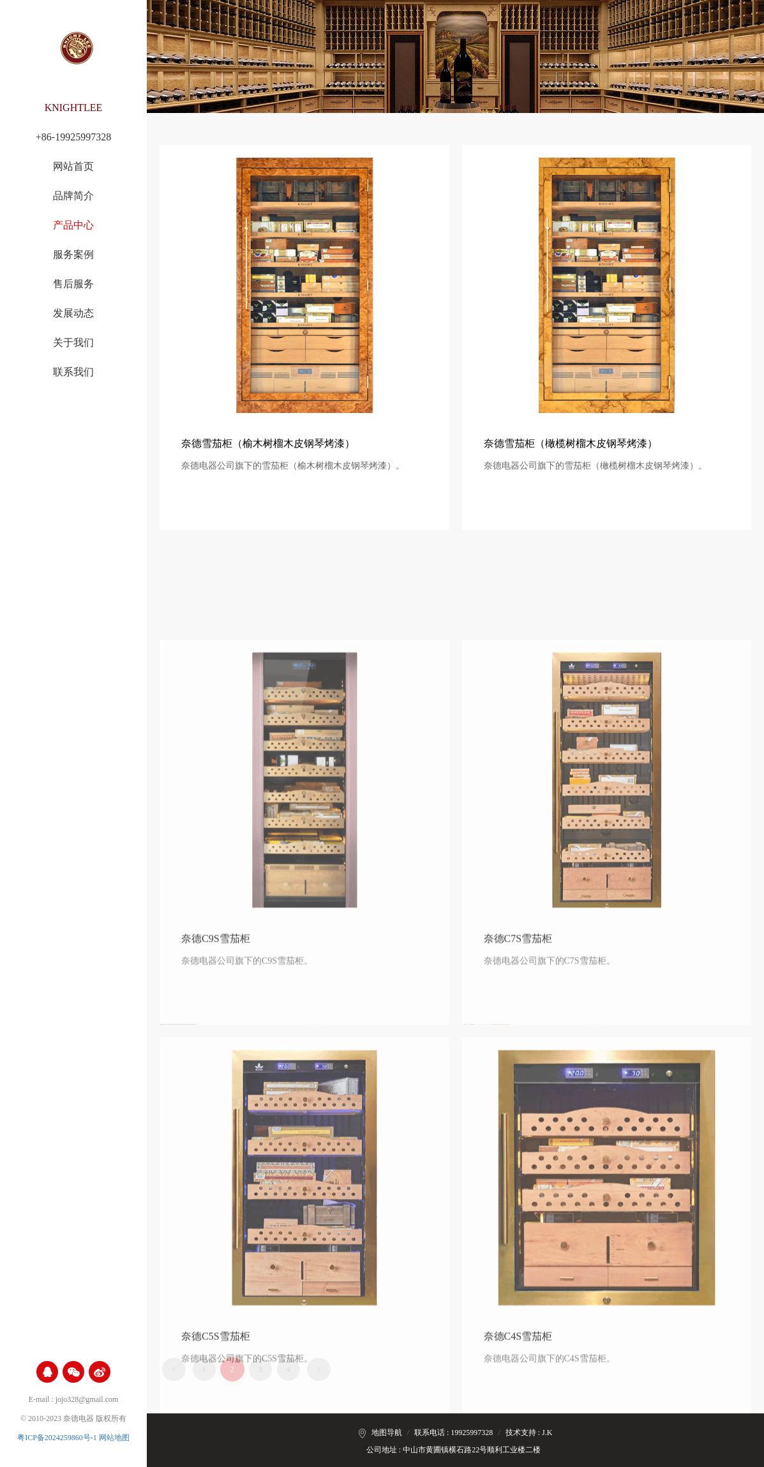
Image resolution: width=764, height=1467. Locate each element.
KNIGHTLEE (74, 108)
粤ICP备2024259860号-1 (57, 1437)
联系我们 (73, 372)
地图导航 (386, 1432)
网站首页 (73, 167)
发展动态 (73, 313)
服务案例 (73, 255)
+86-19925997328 (73, 137)
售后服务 (73, 284)
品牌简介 (73, 196)
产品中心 (73, 225)
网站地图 (114, 1437)
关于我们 (73, 343)
